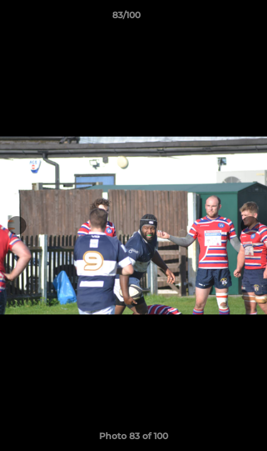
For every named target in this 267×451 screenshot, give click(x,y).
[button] (221, 18)
